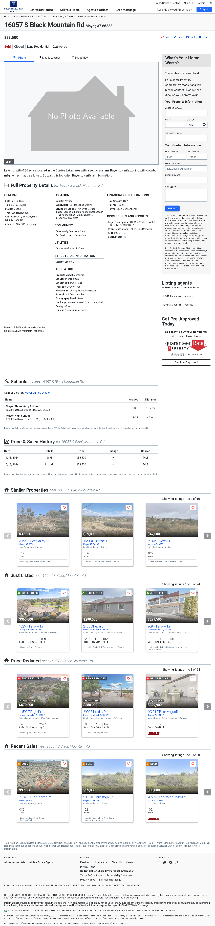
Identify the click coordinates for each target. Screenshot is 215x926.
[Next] (207, 536)
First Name (171, 151)
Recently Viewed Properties (174, 9)
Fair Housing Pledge (110, 879)
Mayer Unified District (37, 392)
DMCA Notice (87, 879)
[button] (204, 9)
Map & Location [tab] (49, 57)
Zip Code (173, 133)
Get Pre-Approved (186, 362)
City (168, 119)
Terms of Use (196, 266)
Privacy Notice (171, 268)
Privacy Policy (87, 866)
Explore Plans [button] (170, 910)
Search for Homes (42, 10)
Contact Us (101, 862)
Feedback (85, 862)
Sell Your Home (71, 10)
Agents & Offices (99, 10)
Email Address (173, 163)
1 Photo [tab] (19, 57)
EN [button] (210, 3)
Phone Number (173, 175)
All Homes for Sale (14, 862)
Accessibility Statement (119, 875)
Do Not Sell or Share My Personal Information (107, 870)
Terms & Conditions (91, 875)
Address (173, 108)
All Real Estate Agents (41, 862)
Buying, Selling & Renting (167, 3)
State (190, 119)
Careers (201, 3)
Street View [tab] (79, 57)
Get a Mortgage (127, 10)
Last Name (193, 151)
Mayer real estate (135, 845)
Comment (170, 187)
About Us (188, 3)
